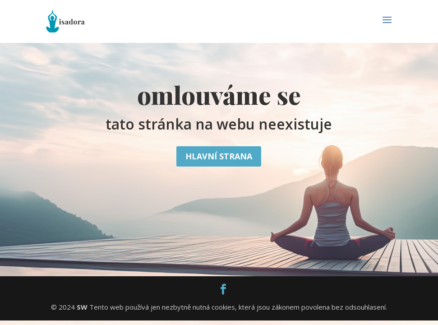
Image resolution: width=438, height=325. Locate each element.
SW (82, 306)
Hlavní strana (218, 156)
